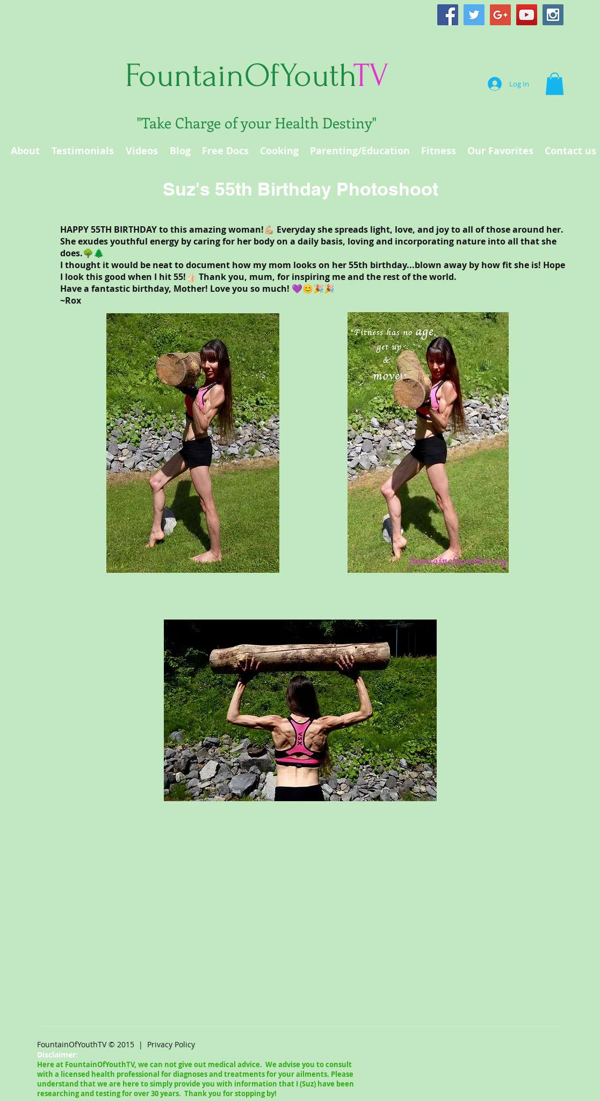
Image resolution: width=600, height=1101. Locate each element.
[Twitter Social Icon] (474, 14)
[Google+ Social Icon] (500, 14)
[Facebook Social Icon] (447, 14)
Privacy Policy (171, 1044)
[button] (554, 84)
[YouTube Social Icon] (526, 14)
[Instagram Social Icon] (553, 14)
